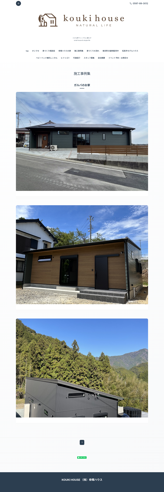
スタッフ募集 (89, 58)
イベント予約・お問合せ (118, 58)
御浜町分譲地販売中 (111, 51)
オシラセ (35, 51)
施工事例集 (78, 51)
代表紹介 (76, 58)
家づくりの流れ (93, 51)
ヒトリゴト (65, 58)
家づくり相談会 (48, 51)
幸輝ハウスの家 (64, 51)
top (27, 51)
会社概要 (101, 58)
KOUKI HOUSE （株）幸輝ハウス (82, 479)
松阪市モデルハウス (130, 51)
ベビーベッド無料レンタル (46, 58)
